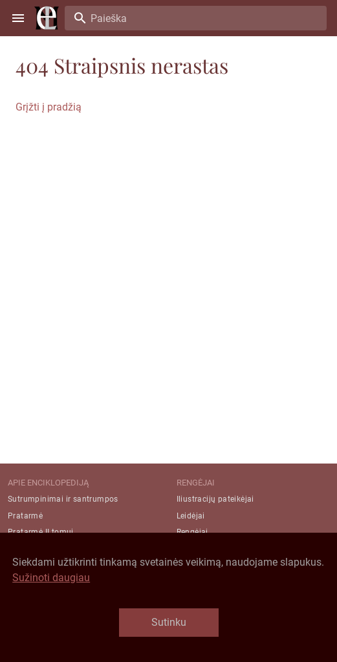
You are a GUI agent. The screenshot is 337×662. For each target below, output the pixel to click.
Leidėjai (191, 515)
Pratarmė (25, 515)
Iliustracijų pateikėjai (215, 499)
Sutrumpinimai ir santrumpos (63, 499)
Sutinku (168, 622)
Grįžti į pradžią (49, 107)
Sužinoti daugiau (51, 577)
